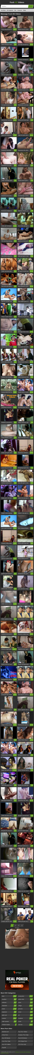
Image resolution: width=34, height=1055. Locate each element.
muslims (9, 999)
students (25, 1018)
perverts (25, 1009)
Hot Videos (3, 10)
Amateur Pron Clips (23, 1035)
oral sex (25, 1025)
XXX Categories (10, 10)
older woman (9, 1021)
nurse (25, 1012)
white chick (25, 999)
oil (25, 1015)
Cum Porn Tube (6, 1041)
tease (9, 1009)
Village (24, 10)
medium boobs (9, 1025)
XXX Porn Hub (22, 1044)
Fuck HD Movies (22, 1038)
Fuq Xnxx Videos (22, 1031)
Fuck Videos (17, 2)
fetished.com (5, 1031)
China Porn (5, 1035)
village (25, 1006)
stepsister (9, 1006)
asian (25, 1002)
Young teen (19, 10)
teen (9, 996)
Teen (15, 10)
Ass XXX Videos (6, 1044)
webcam (9, 1002)
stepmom (9, 1012)
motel (25, 1021)
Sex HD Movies (6, 1038)
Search (30, 6)
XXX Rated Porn (22, 1041)
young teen (25, 996)
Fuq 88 (4, 1047)
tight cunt (9, 1015)
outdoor (9, 1018)
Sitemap (17, 1052)
